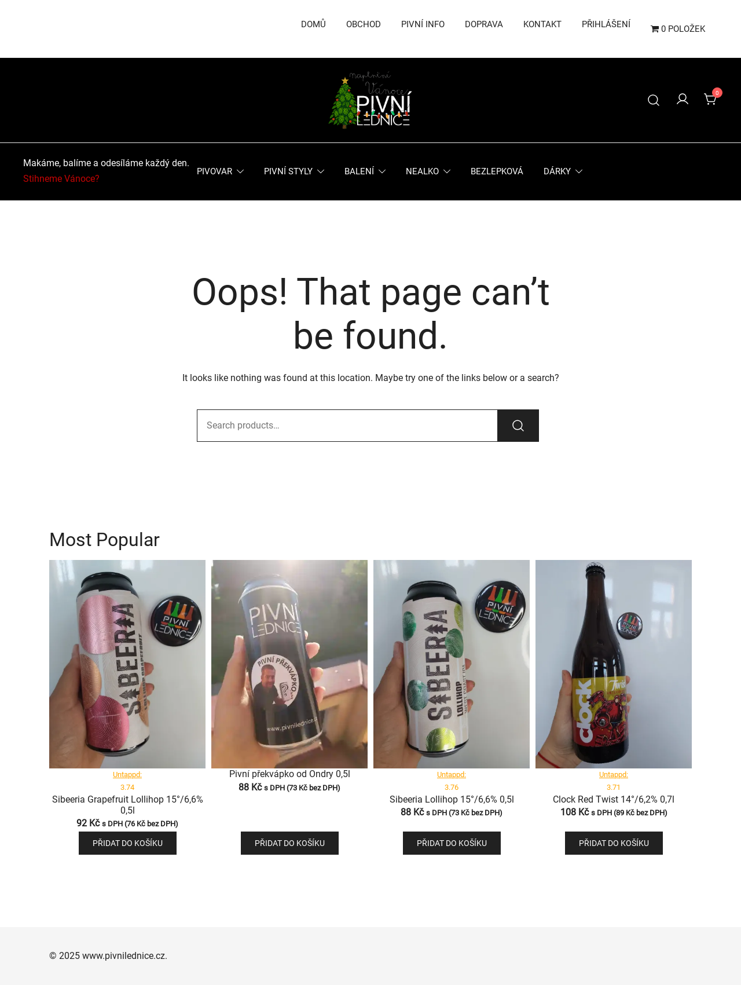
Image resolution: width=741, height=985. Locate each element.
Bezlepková (497, 171)
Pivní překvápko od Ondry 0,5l (289, 773)
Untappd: (127, 774)
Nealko (422, 171)
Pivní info (423, 24)
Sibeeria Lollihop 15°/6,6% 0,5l (452, 799)
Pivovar (214, 171)
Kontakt (542, 24)
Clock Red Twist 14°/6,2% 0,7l (613, 799)
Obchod (363, 24)
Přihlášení (606, 24)
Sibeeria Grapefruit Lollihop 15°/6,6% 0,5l (127, 805)
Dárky (557, 171)
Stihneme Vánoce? (61, 178)
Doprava (484, 24)
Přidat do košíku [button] (128, 843)
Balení (359, 171)
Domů (313, 24)
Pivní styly (288, 171)
